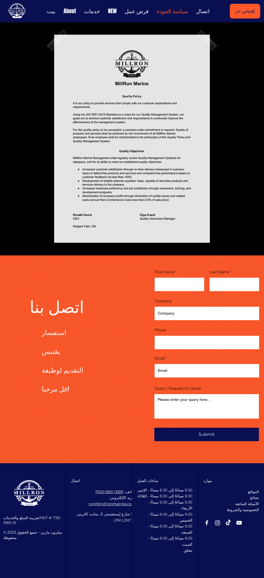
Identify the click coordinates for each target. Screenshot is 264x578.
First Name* (165, 272)
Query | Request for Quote (177, 388)
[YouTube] (239, 522)
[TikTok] (228, 522)
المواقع (253, 491)
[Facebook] (206, 522)
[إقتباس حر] (245, 11)
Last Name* (220, 272)
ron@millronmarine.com (112, 503)
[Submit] (206, 434)
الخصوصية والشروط (243, 509)
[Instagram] (217, 522)
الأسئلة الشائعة (247, 503)
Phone (160, 330)
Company (163, 301)
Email (160, 358)
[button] (112, 11)
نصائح (254, 497)
